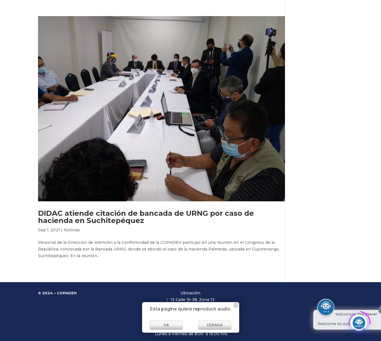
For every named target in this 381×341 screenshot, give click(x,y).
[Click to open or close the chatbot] (358, 321)
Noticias (72, 229)
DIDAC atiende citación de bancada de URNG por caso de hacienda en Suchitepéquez (146, 217)
